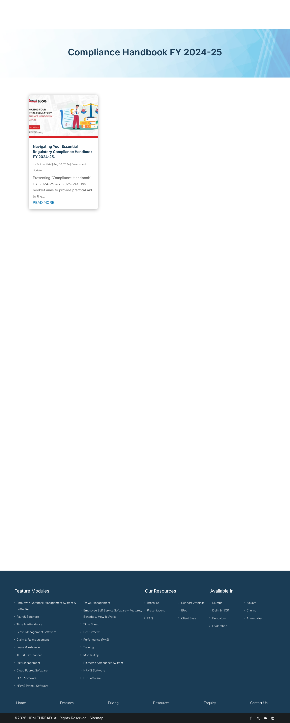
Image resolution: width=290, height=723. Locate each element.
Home (21, 702)
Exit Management (28, 663)
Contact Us (259, 702)
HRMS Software (94, 670)
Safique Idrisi (44, 164)
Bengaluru (219, 618)
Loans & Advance (28, 647)
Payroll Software (28, 617)
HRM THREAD (39, 718)
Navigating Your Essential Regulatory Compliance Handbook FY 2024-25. (62, 151)
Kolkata (251, 603)
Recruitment (91, 632)
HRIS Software (26, 678)
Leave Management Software (36, 632)
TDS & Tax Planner (29, 655)
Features (67, 702)
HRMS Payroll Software (32, 686)
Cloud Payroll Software (32, 670)
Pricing (113, 702)
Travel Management (96, 603)
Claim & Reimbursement (33, 640)
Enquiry (210, 702)
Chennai (251, 610)
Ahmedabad (254, 618)
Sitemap (97, 718)
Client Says (188, 618)
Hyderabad (219, 626)
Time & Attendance (29, 624)
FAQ (150, 618)
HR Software (92, 678)
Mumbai (217, 603)
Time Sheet (90, 624)
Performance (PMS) (96, 640)
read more (43, 202)
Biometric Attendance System (103, 663)
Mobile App (91, 655)
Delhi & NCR (220, 610)
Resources (161, 702)
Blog (184, 610)
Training (88, 647)
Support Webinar (192, 603)
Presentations (156, 610)
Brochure (153, 603)
